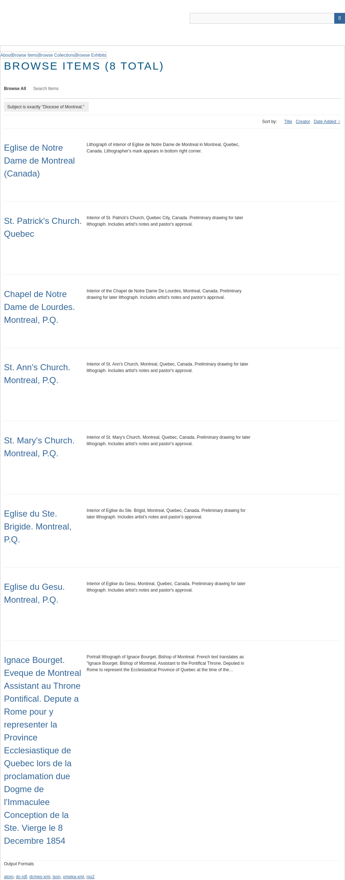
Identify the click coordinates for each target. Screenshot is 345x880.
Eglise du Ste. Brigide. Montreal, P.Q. (38, 526)
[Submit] (339, 18)
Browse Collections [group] (56, 55)
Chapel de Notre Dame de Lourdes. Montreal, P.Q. (39, 307)
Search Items (46, 88)
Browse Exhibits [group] (90, 55)
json (56, 876)
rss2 (90, 876)
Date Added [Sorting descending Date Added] (325, 121)
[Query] (267, 18)
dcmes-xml (39, 876)
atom (9, 876)
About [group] (6, 55)
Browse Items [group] (25, 55)
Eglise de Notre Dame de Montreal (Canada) (39, 160)
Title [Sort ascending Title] (288, 121)
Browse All (15, 88)
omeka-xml (73, 876)
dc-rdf (21, 876)
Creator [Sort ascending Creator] (303, 121)
